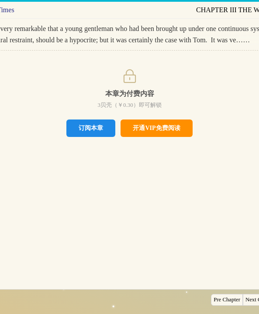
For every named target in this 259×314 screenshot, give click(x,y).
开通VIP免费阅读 (156, 128)
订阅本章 (91, 127)
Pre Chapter (227, 300)
